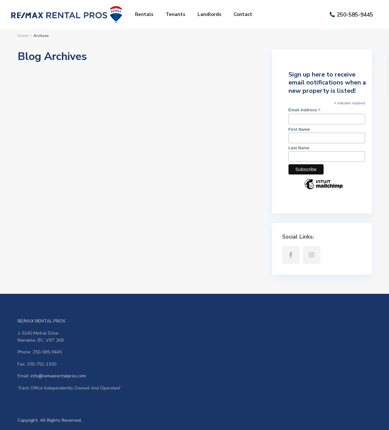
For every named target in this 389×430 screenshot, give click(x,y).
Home (23, 35)
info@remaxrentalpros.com (58, 376)
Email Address (304, 110)
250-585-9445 (355, 15)
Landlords (209, 14)
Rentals (144, 14)
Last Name (299, 147)
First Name (299, 129)
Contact (243, 14)
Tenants (175, 14)
